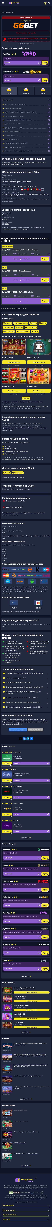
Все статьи (26, 1166)
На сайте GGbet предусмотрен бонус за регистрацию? (24, 673)
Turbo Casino (8, 71)
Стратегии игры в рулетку (21, 1121)
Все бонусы (26, 976)
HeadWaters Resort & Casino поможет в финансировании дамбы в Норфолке (31, 1087)
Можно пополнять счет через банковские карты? (23, 702)
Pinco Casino (17, 786)
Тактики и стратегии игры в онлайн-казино (26, 1153)
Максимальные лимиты (12, 139)
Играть (44, 62)
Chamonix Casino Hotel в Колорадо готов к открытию (28, 1076)
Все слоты (26, 398)
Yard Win (6, 54)
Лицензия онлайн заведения (13, 108)
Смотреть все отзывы (35, 730)
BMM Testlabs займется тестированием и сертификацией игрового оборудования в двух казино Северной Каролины (30, 1055)
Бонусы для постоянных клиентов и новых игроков (20, 112)
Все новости (26, 1099)
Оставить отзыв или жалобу (26, 33)
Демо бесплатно (14, 362)
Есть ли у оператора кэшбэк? (16, 678)
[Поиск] (49, 3)
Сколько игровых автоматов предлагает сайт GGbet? (24, 707)
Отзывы (43, 90)
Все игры (26, 1032)
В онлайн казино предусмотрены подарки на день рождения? (23, 692)
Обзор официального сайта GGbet (15, 104)
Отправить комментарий (17, 730)
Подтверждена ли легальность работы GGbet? (22, 698)
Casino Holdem (33, 358)
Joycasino (6, 929)
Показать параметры (26, 44)
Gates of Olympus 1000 (21, 1005)
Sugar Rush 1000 (19, 1014)
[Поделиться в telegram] (27, 738)
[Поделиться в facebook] (24, 738)
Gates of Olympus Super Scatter (24, 988)
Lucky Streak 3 (8, 386)
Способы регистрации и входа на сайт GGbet (18, 120)
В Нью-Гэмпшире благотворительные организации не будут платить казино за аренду (31, 1065)
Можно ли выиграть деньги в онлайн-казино (26, 1132)
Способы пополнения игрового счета (16, 143)
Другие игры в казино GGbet (13, 124)
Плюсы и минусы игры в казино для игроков (18, 151)
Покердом (17, 752)
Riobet (5, 865)
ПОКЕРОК (6, 944)
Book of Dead (7, 358)
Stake (15, 769)
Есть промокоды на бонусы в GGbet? (18, 682)
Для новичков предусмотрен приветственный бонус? (24, 687)
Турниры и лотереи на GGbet (13, 128)
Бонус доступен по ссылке (22, 259)
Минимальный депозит (12, 135)
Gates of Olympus (20, 997)
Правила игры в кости (20, 1142)
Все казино (26, 837)
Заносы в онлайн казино (20, 1110)
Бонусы (26, 90)
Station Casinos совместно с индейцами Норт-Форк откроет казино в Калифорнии (30, 1044)
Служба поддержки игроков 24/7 (14, 147)
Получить (45, 259)
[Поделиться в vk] (31, 738)
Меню (3, 3)
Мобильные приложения (12, 131)
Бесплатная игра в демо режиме (14, 116)
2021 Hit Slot (32, 386)
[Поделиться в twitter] (20, 738)
